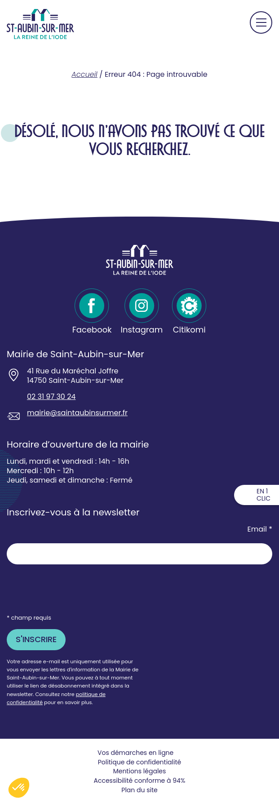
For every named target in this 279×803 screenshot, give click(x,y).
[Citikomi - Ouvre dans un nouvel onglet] (189, 311)
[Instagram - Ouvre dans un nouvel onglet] (142, 311)
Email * (260, 529)
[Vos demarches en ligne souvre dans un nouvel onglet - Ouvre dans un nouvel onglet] (139, 752)
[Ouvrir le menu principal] (261, 22)
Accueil (84, 74)
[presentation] (75, 588)
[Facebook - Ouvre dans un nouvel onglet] (92, 311)
